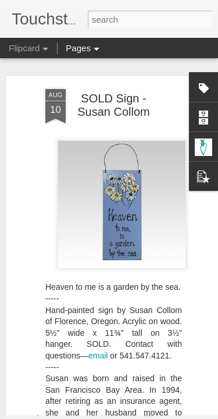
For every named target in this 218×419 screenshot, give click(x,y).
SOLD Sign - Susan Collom (113, 70)
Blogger (145, 412)
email (98, 321)
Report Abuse (179, 412)
